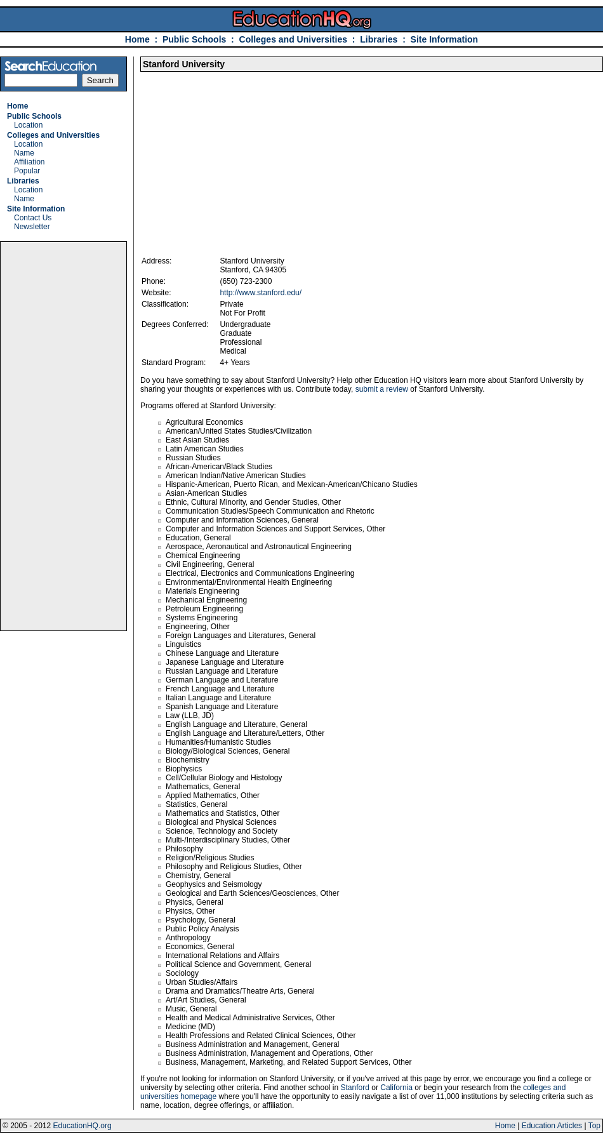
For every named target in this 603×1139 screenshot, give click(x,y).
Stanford (355, 1087)
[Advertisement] (63, 436)
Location (28, 125)
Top (594, 1125)
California (396, 1087)
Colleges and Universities (293, 39)
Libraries (378, 39)
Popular (27, 170)
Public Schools (195, 39)
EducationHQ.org (82, 1125)
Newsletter (32, 226)
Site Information (445, 39)
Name (24, 153)
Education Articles (552, 1125)
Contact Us (32, 217)
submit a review (381, 389)
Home (137, 39)
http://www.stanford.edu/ (261, 292)
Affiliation (29, 161)
